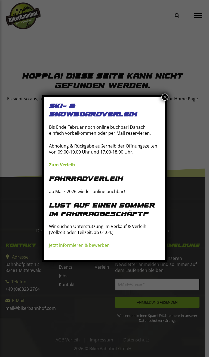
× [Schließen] (165, 97)
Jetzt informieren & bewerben (79, 245)
